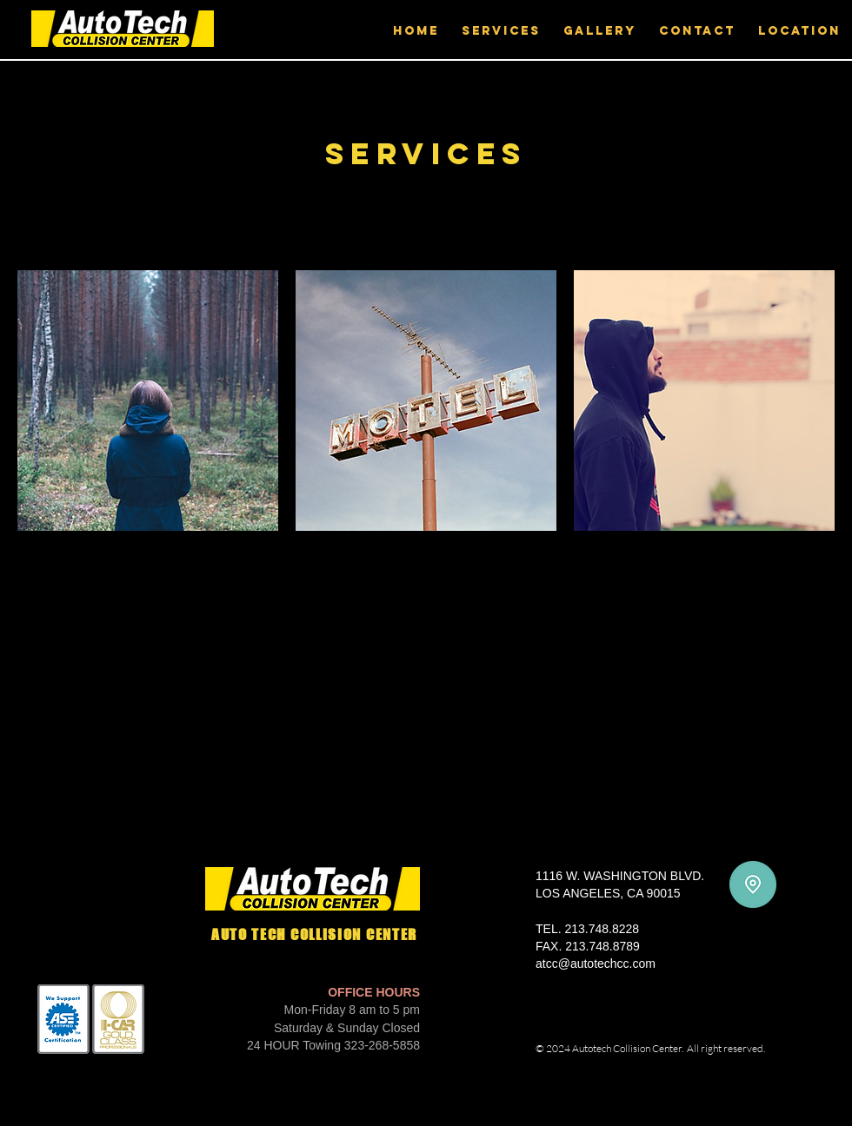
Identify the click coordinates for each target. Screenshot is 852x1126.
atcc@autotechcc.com (596, 963)
